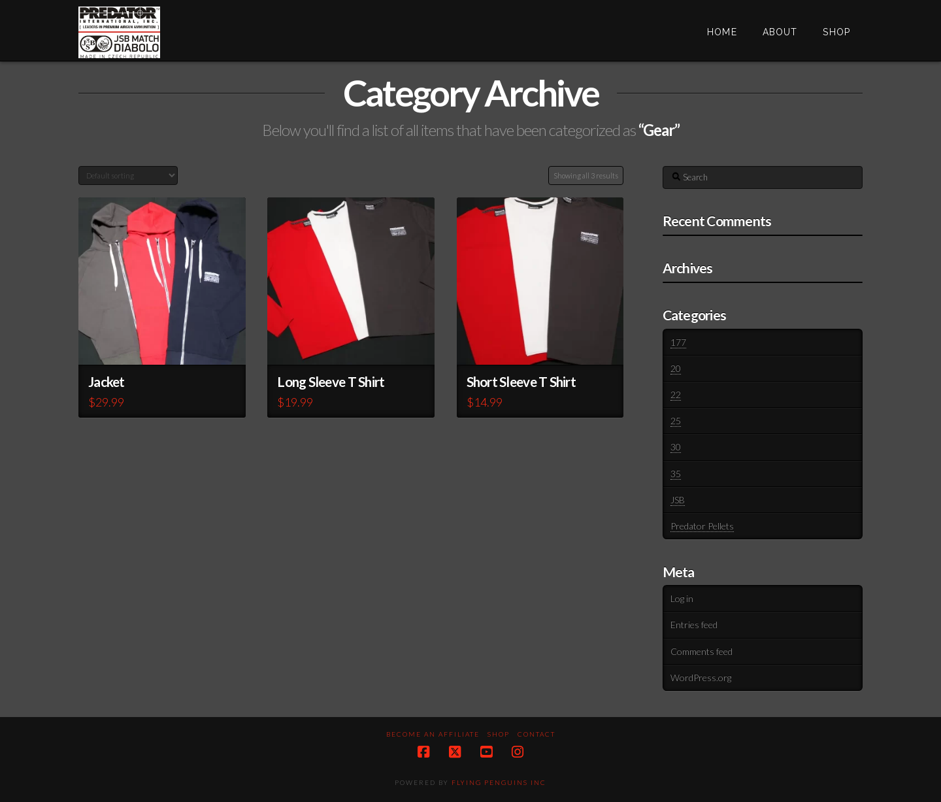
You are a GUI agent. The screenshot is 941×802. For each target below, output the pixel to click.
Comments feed (701, 651)
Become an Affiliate (433, 734)
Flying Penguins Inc (499, 782)
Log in (681, 598)
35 (675, 473)
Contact (536, 734)
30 (675, 446)
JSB (677, 499)
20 (675, 368)
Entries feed (694, 624)
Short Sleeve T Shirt (521, 382)
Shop (498, 734)
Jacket (106, 382)
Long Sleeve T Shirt (330, 382)
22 (675, 394)
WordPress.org (700, 677)
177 (678, 342)
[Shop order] (128, 175)
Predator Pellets (702, 525)
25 (675, 420)
